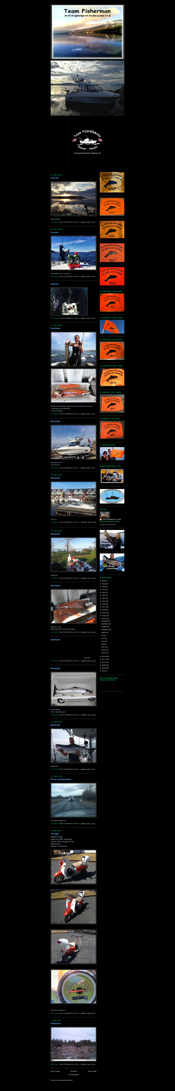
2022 (104, 592)
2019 (104, 601)
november (105, 624)
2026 (104, 581)
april (103, 644)
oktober (104, 627)
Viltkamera (56, 1023)
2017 (104, 607)
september (105, 629)
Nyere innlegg (55, 1071)
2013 (104, 618)
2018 (104, 604)
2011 (104, 659)
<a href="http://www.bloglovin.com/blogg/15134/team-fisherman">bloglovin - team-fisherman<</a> (110, 685)
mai (103, 641)
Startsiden (74, 1071)
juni (103, 638)
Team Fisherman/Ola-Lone (111, 519)
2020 (104, 598)
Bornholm (55, 328)
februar (104, 650)
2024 (104, 587)
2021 (104, 595)
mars (103, 647)
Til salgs (55, 834)
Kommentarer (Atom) (65, 1080)
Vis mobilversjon (73, 1074)
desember (105, 621)
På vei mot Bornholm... (62, 779)
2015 (104, 613)
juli (103, 635)
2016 (104, 610)
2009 (104, 665)
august (104, 632)
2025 (104, 584)
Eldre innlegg (92, 1071)
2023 (104, 589)
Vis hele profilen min (108, 524)
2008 (104, 668)
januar (104, 653)
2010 (104, 662)
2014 (104, 615)
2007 (104, 671)
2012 (104, 656)
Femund (55, 178)
